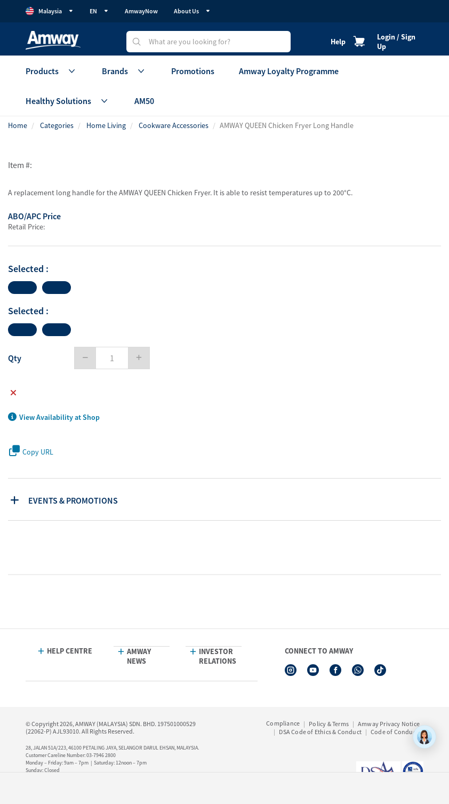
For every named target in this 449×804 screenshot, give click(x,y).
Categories (57, 125)
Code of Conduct (394, 732)
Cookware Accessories (174, 125)
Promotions (192, 71)
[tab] (226, 499)
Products (51, 71)
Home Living (106, 125)
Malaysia (50, 11)
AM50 (144, 100)
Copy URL (31, 451)
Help (338, 41)
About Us (192, 11)
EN (99, 11)
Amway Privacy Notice (389, 724)
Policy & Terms (329, 724)
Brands (124, 71)
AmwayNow (141, 11)
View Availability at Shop (54, 417)
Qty (14, 358)
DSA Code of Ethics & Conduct (320, 732)
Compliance (283, 723)
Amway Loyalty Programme (289, 71)
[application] (424, 736)
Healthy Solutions (68, 100)
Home (17, 125)
